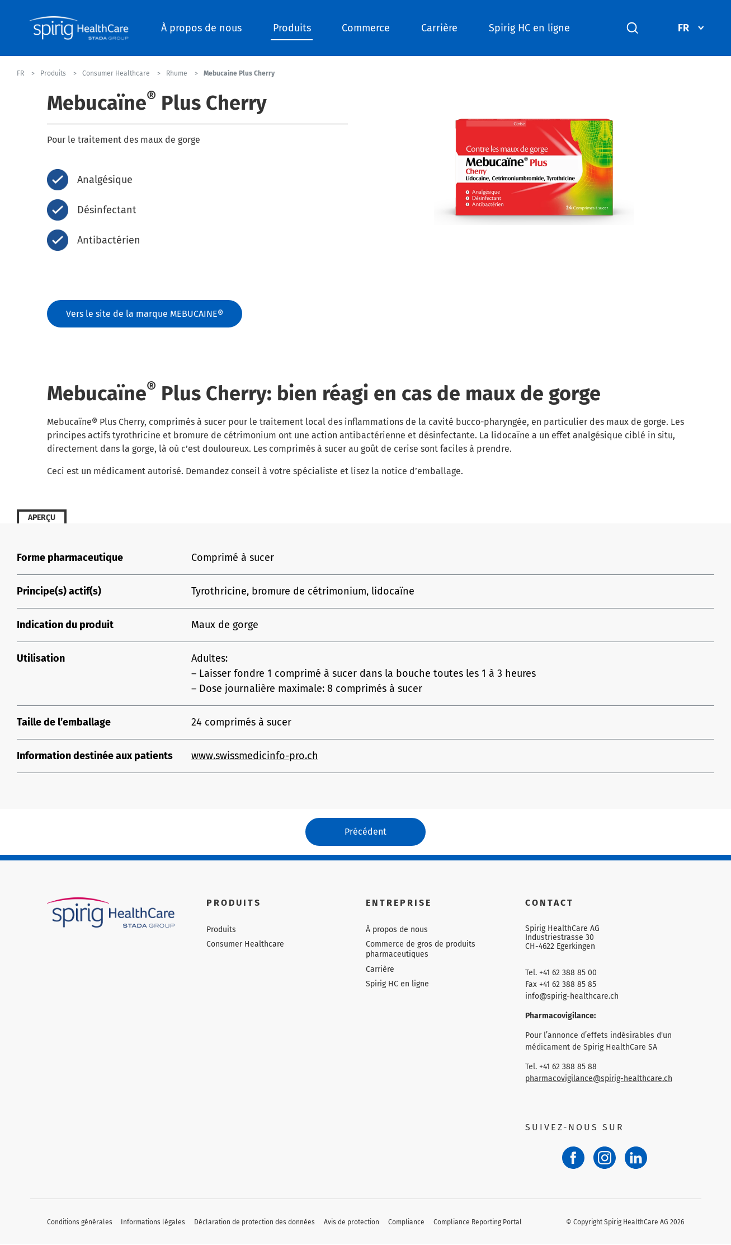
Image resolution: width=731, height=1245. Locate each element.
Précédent (365, 832)
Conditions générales (79, 1223)
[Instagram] (604, 1159)
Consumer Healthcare (245, 945)
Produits (292, 28)
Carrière (439, 28)
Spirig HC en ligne (529, 28)
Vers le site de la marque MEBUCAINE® (144, 313)
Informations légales (153, 1223)
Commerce (366, 28)
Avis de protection (351, 1223)
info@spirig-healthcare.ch (572, 997)
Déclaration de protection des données (254, 1223)
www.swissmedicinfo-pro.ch (254, 756)
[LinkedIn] (636, 1159)
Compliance (406, 1223)
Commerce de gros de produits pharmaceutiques (420, 950)
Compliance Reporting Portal (477, 1223)
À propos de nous (201, 28)
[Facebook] (573, 1159)
